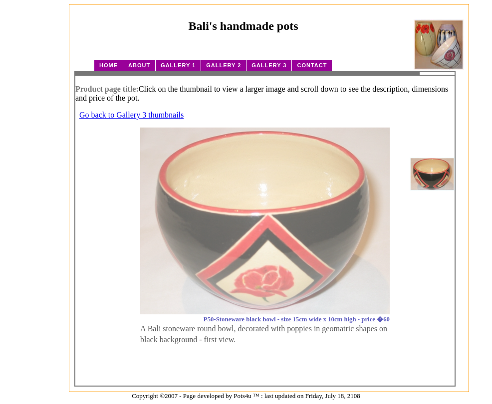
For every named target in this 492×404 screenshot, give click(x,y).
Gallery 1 (178, 65)
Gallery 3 (268, 65)
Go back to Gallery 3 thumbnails (131, 115)
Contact (312, 65)
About (139, 65)
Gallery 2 (223, 65)
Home (108, 65)
